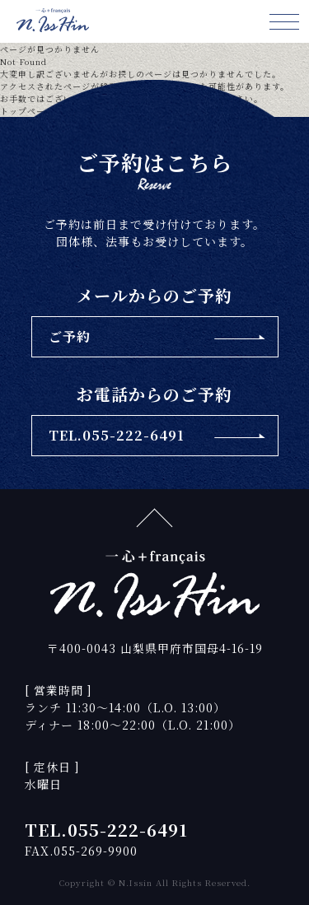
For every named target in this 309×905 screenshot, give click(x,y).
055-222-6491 (128, 830)
